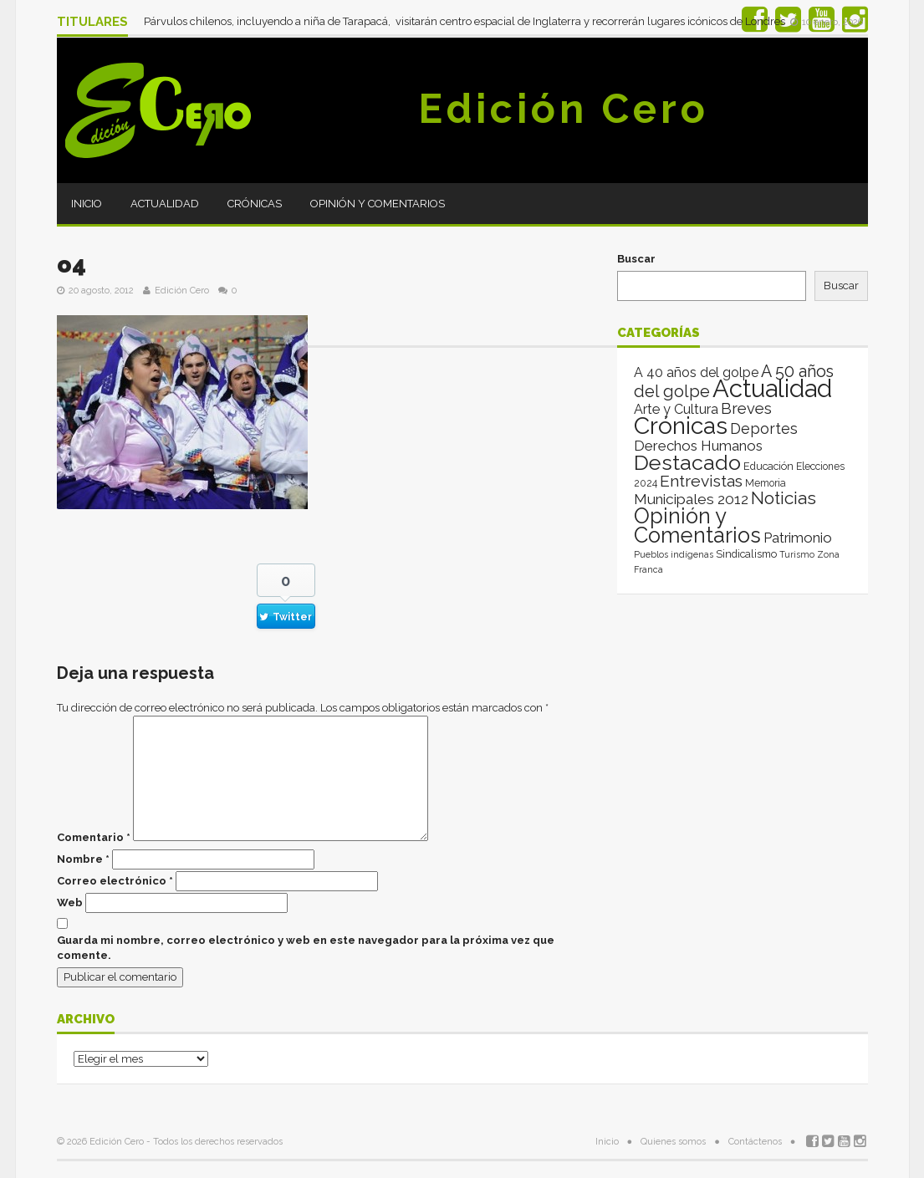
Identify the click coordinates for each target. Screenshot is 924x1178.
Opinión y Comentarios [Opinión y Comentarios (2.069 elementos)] (697, 525)
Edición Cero (563, 108)
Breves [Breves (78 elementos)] (746, 408)
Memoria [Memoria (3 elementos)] (765, 483)
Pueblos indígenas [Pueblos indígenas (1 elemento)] (673, 554)
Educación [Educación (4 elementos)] (768, 466)
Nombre (83, 859)
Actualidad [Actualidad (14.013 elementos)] (772, 388)
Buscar (636, 258)
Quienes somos (673, 1141)
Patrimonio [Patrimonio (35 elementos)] (797, 537)
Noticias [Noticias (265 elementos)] (783, 497)
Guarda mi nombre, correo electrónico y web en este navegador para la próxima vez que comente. (305, 947)
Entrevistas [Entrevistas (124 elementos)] (701, 481)
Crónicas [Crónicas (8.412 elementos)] (680, 425)
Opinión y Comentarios (377, 203)
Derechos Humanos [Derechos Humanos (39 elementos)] (698, 445)
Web (70, 902)
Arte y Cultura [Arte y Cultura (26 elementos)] (676, 409)
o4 (71, 264)
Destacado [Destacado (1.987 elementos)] (687, 462)
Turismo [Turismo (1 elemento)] (796, 554)
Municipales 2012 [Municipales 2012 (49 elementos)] (691, 499)
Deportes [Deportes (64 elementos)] (764, 428)
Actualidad (164, 203)
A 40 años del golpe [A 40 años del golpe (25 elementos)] (696, 372)
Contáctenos (755, 1141)
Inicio (86, 203)
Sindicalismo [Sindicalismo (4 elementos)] (746, 554)
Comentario (93, 837)
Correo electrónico (115, 881)
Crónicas (254, 203)
